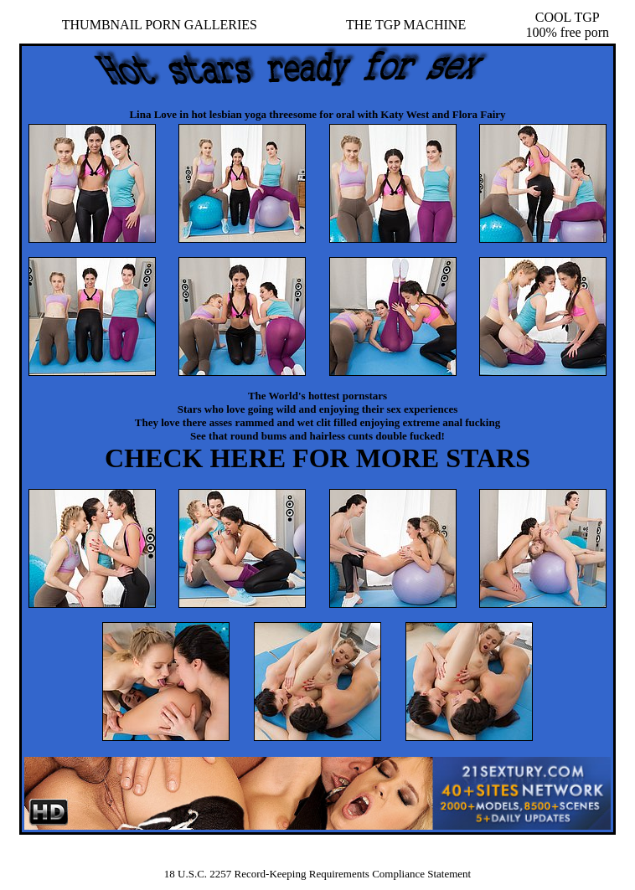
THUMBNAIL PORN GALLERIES (159, 25)
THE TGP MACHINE (406, 25)
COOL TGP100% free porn (568, 24)
